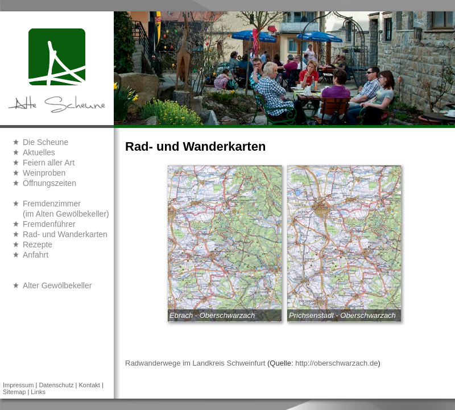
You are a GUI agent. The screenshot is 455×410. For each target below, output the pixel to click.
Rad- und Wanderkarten (65, 234)
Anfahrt (35, 254)
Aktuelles (39, 152)
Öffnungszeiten (49, 183)
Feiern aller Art (49, 162)
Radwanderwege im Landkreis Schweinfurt (195, 363)
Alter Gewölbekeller (57, 285)
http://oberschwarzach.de (336, 363)
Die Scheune (45, 142)
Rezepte (37, 244)
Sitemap (14, 391)
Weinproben (44, 172)
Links (38, 391)
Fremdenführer (49, 224)
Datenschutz (56, 385)
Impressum (18, 385)
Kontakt (89, 385)
